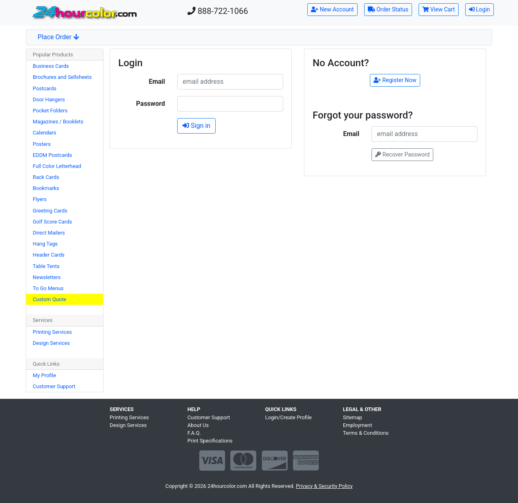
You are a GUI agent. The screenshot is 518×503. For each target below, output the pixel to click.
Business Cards (51, 66)
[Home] (84, 12)
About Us (198, 425)
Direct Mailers (49, 233)
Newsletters (47, 277)
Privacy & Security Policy (324, 486)
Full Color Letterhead (57, 166)
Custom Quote (49, 299)
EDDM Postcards (52, 155)
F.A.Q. (194, 433)
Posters (42, 144)
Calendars (44, 133)
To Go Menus (48, 288)
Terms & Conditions (366, 433)
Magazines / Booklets (58, 121)
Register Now (395, 80)
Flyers (40, 199)
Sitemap (352, 417)
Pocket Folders (50, 110)
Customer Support (54, 386)
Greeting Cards (50, 211)
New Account (332, 9)
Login (479, 9)
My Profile (44, 375)
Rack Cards (46, 177)
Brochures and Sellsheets (62, 77)
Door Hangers (49, 99)
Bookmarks (46, 188)
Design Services (51, 343)
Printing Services (52, 332)
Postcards (44, 88)
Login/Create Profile (288, 417)
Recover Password (402, 154)
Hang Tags (45, 244)
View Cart (438, 9)
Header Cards (49, 255)
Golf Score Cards (52, 222)
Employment (357, 425)
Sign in (196, 126)
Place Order (58, 37)
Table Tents (46, 266)
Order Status (388, 9)
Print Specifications (209, 441)
